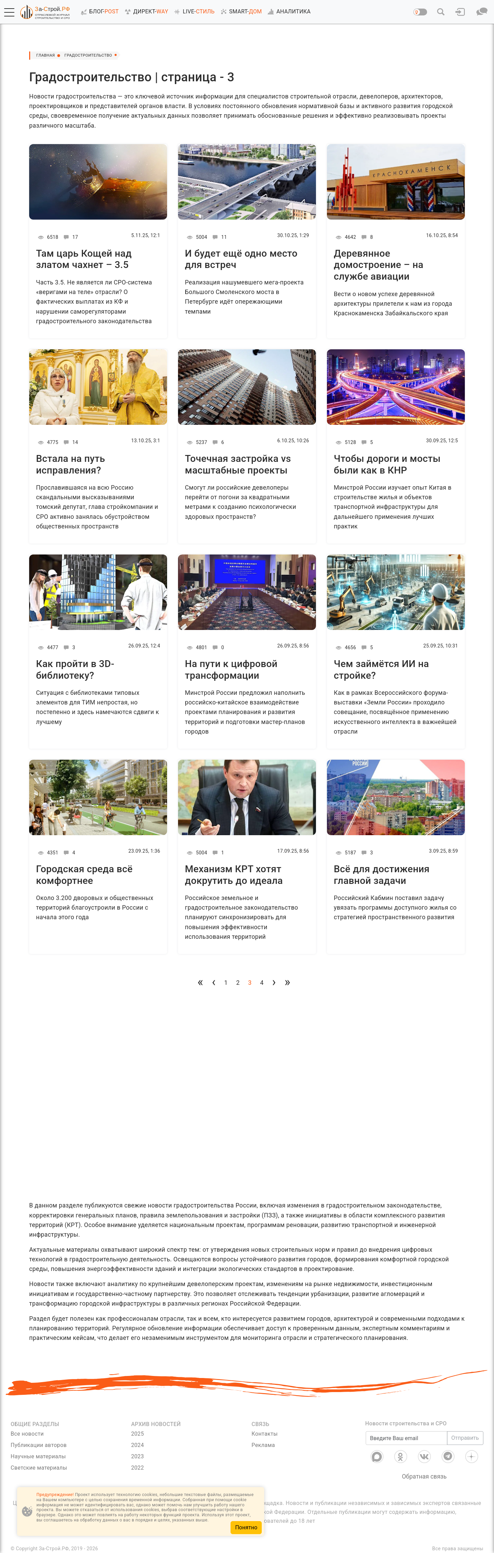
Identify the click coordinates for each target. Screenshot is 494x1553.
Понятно (246, 1527)
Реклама (263, 1445)
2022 (137, 1467)
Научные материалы (38, 1456)
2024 (137, 1445)
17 (69, 237)
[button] (9, 12)
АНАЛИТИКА (287, 11)
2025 (137, 1434)
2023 (137, 1456)
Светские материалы (39, 1467)
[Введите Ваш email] (406, 1438)
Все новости (27, 1434)
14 (69, 442)
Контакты (264, 1434)
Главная (48, 55)
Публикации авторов (39, 1445)
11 (218, 237)
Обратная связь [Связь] (424, 1476)
